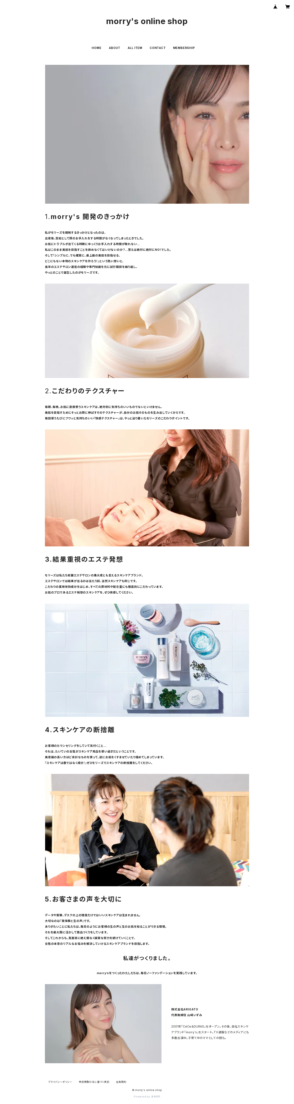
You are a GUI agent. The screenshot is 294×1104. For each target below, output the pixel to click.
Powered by (147, 1096)
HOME (96, 48)
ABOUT (114, 48)
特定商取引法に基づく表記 (94, 1081)
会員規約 (121, 1081)
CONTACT (158, 48)
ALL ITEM (135, 48)
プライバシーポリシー (60, 1081)
